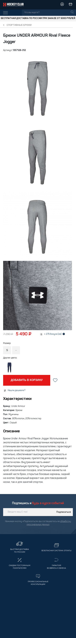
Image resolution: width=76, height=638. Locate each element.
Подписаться (63, 512)
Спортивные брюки (19, 25)
